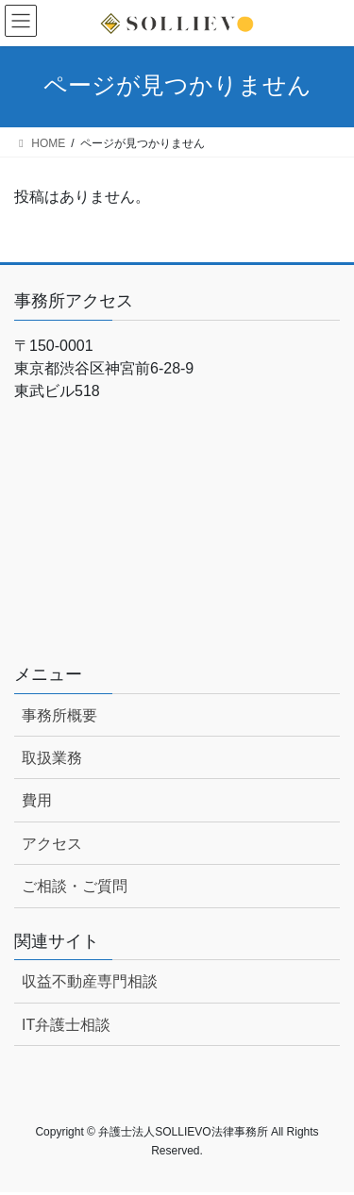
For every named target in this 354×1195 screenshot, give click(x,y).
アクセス (52, 844)
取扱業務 (52, 758)
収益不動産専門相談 (90, 981)
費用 (37, 800)
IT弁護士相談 (66, 1025)
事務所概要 (59, 715)
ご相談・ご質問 (74, 886)
